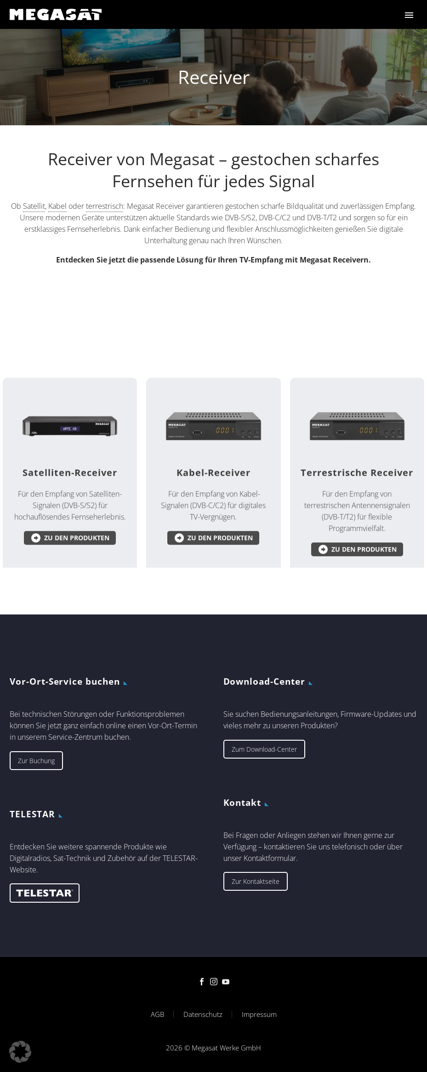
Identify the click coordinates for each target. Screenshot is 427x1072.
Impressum (259, 1014)
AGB (157, 1014)
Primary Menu (409, 15)
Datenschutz (202, 1014)
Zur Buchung (36, 760)
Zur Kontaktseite (255, 881)
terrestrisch (104, 252)
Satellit (34, 252)
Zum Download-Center (264, 749)
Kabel (57, 252)
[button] (20, 1052)
